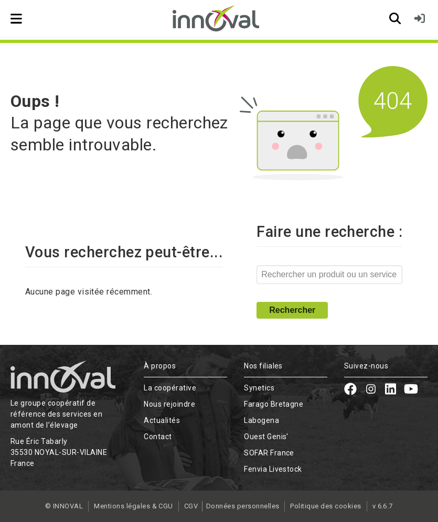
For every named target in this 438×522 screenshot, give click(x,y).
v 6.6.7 (383, 506)
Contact (158, 436)
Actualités (162, 420)
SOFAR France (269, 453)
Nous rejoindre (169, 404)
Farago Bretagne (273, 404)
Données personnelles (244, 506)
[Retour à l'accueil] (219, 18)
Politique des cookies (327, 506)
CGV (189, 506)
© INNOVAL (62, 506)
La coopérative (170, 388)
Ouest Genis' (266, 436)
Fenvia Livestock (273, 469)
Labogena (261, 420)
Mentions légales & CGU (132, 506)
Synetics (259, 388)
